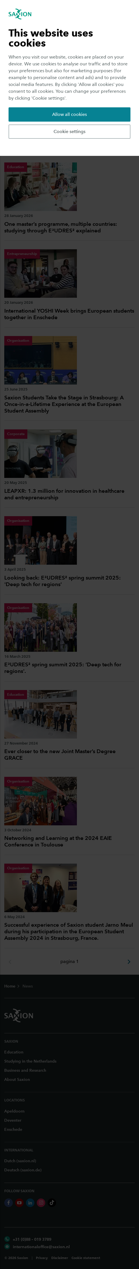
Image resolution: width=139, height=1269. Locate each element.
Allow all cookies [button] (69, 114)
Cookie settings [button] (69, 131)
